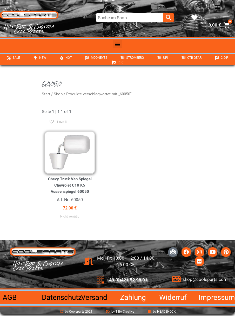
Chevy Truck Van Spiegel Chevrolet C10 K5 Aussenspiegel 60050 (70, 185)
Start (46, 94)
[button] (217, 6)
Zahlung (133, 297)
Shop (58, 94)
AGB (10, 297)
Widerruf (173, 297)
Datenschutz (62, 297)
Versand (94, 297)
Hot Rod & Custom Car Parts (29, 28)
